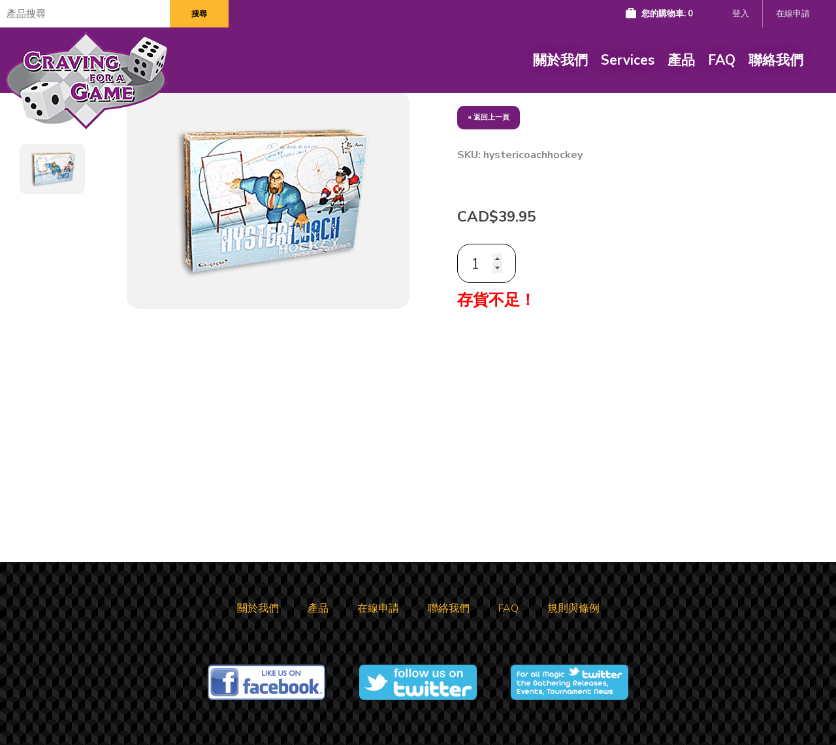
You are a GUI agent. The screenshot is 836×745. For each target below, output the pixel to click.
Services (627, 60)
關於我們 (560, 60)
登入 (740, 14)
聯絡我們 (775, 60)
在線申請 (793, 14)
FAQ (721, 60)
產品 (681, 60)
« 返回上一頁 (488, 117)
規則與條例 (573, 608)
